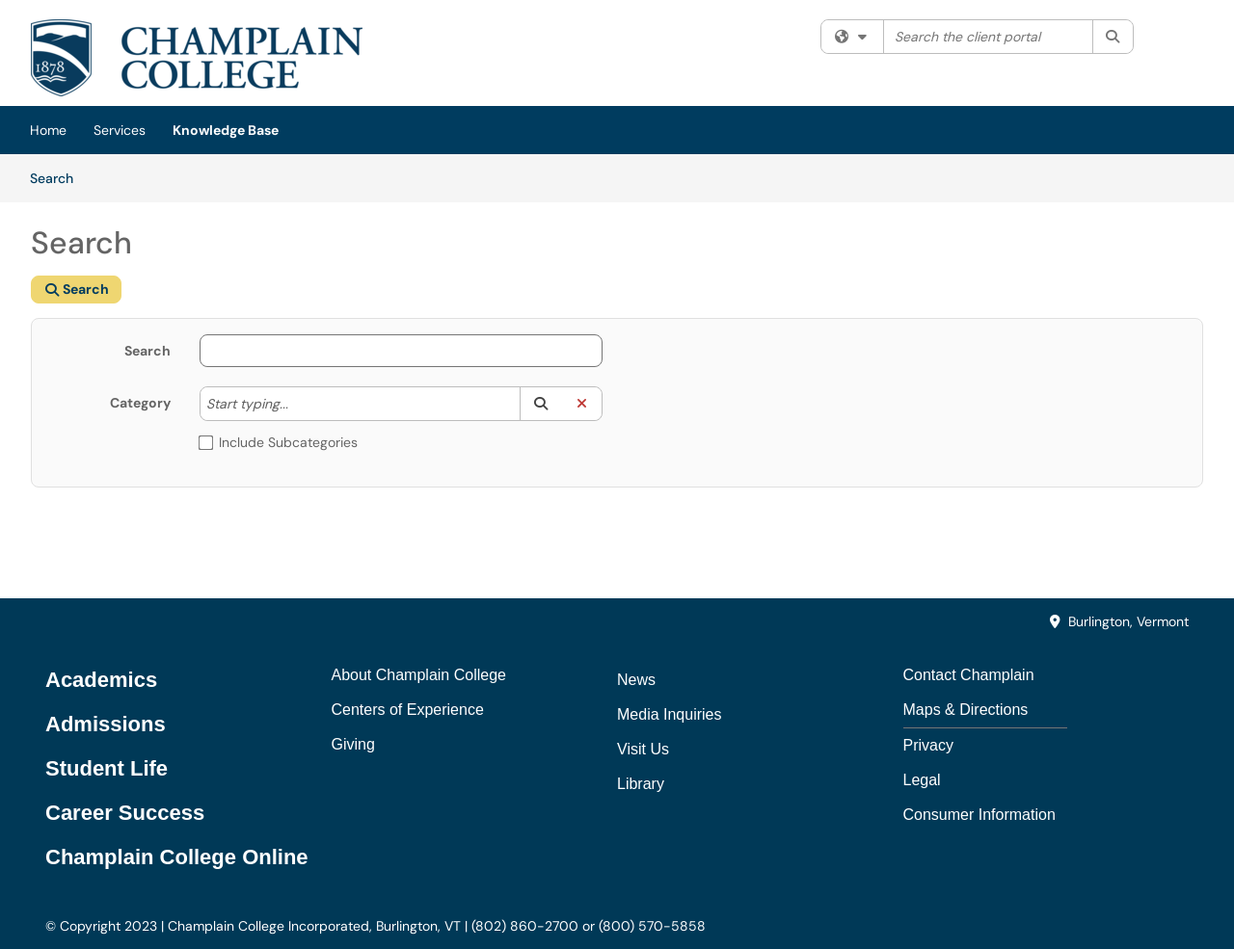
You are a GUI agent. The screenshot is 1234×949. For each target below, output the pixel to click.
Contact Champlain (968, 675)
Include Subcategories (279, 442)
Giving (353, 744)
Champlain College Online (176, 857)
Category (140, 402)
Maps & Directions (966, 709)
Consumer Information (979, 814)
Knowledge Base (226, 130)
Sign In (1180, 36)
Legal (922, 780)
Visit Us (643, 749)
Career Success (124, 813)
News (636, 680)
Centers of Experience (408, 709)
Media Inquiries (669, 714)
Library (640, 784)
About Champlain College (419, 675)
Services (120, 130)
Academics (101, 680)
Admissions (105, 724)
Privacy (928, 745)
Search (58, 177)
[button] (540, 403)
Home (48, 130)
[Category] (298, 403)
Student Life (106, 768)
